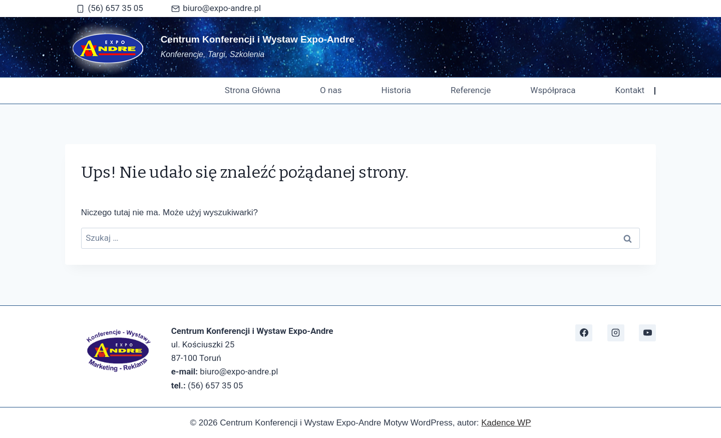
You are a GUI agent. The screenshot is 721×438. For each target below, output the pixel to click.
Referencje (471, 90)
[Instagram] (615, 332)
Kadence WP (506, 422)
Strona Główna (252, 90)
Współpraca (552, 90)
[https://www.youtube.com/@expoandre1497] (647, 332)
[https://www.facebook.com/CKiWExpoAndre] (583, 332)
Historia (396, 90)
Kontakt (630, 90)
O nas (330, 90)
